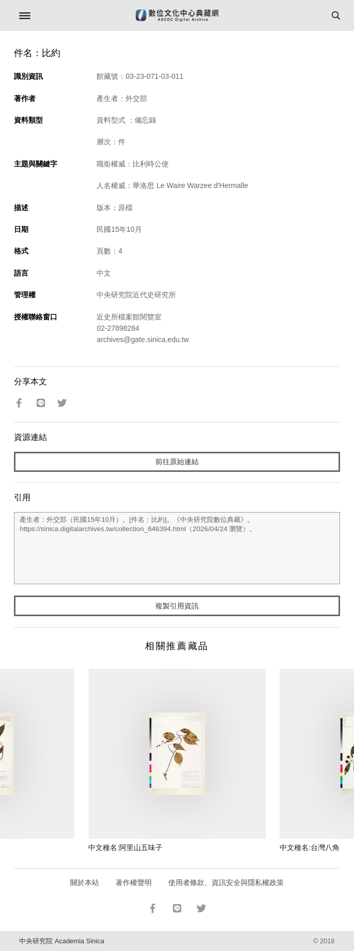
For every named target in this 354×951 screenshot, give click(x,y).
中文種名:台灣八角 (310, 847)
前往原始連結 (177, 461)
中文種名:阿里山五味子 (125, 847)
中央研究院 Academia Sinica (61, 941)
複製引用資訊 (177, 606)
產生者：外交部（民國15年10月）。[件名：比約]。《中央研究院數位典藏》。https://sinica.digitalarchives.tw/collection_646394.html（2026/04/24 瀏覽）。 (177, 548)
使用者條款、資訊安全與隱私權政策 (226, 882)
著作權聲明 (134, 882)
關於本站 (84, 882)
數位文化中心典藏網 (177, 15)
